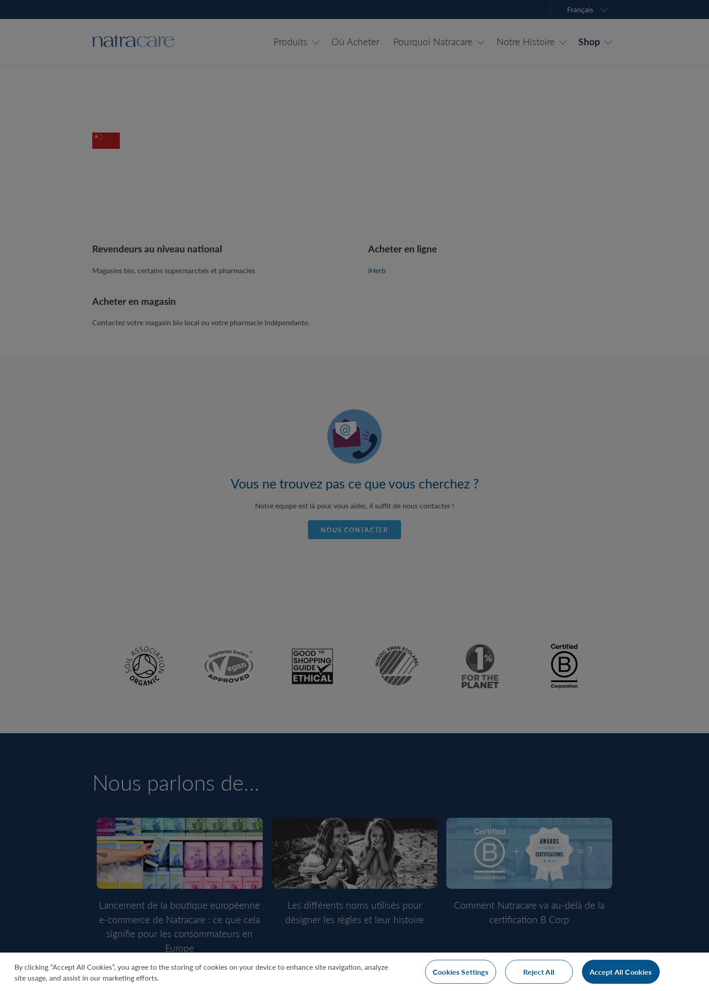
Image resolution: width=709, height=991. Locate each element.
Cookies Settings (460, 971)
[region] (354, 972)
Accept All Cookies (621, 971)
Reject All (538, 971)
